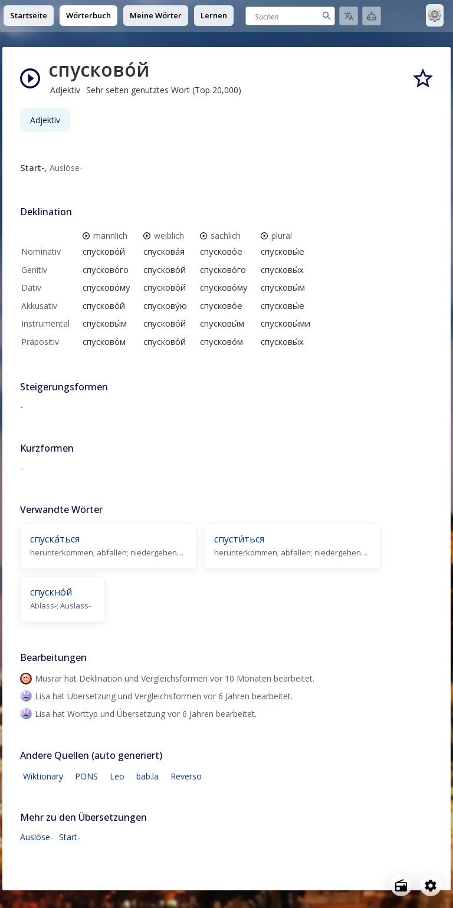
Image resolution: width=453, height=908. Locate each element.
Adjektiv (45, 120)
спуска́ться (55, 538)
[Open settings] (430, 885)
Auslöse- (36, 837)
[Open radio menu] (401, 885)
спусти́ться (239, 538)
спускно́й (51, 591)
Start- (69, 837)
